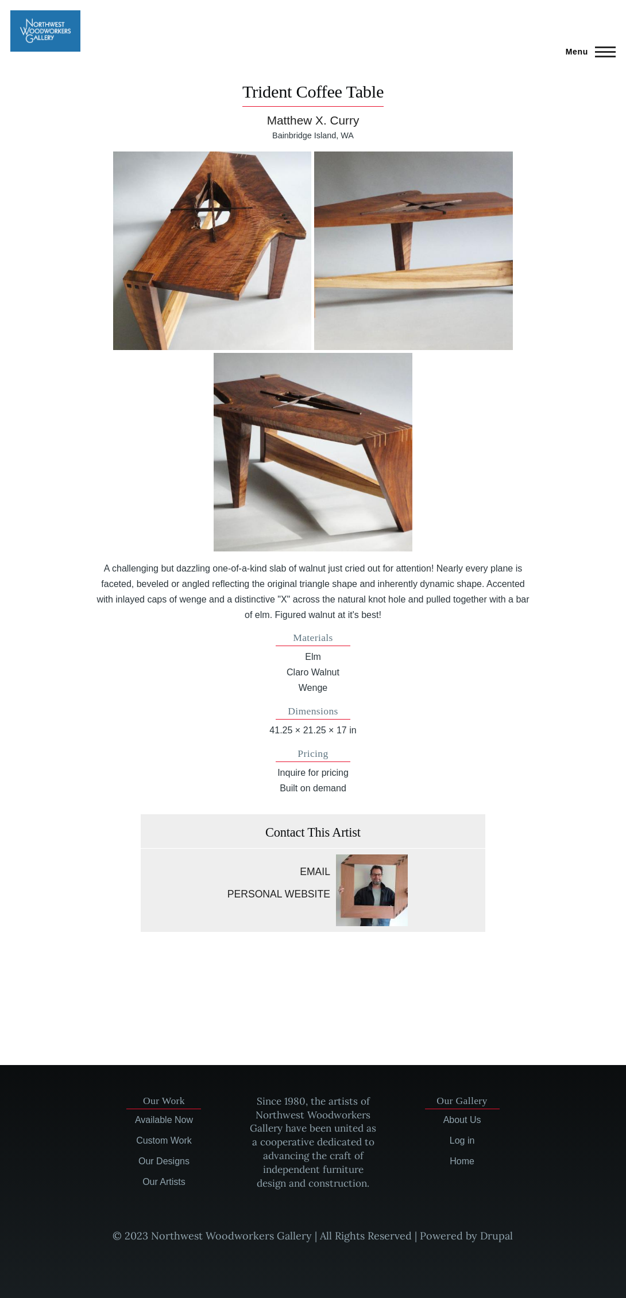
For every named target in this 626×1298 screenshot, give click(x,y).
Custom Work (164, 1140)
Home (462, 1161)
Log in (462, 1140)
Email (315, 871)
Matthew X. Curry (313, 120)
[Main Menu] (587, 51)
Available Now (164, 1120)
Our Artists (164, 1182)
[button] (212, 250)
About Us (462, 1120)
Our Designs (164, 1161)
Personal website (278, 894)
